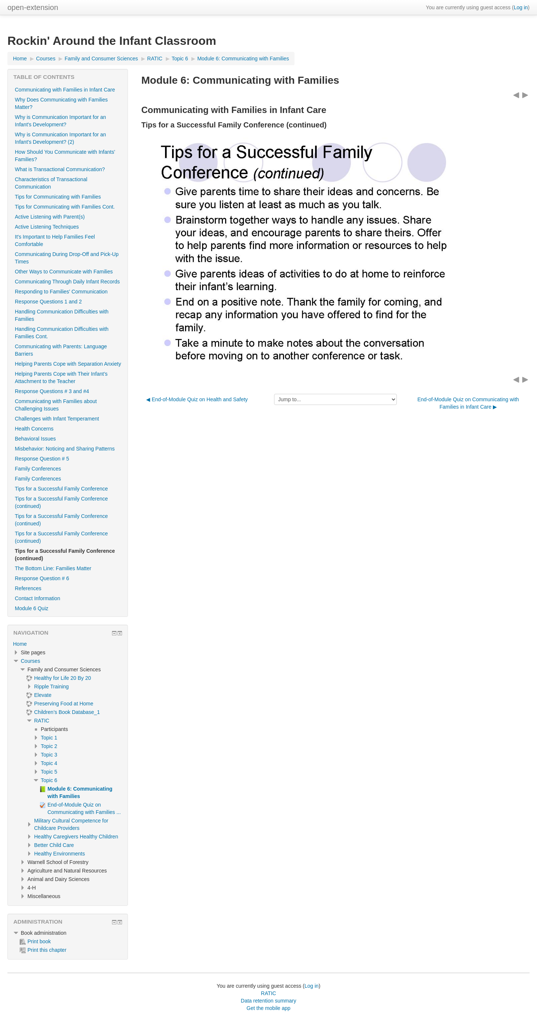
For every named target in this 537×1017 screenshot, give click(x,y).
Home (20, 644)
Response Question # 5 (42, 459)
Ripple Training (51, 686)
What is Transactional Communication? (60, 169)
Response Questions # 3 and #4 (52, 391)
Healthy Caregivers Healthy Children (76, 837)
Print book (35, 941)
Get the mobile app (268, 1008)
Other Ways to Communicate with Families (64, 272)
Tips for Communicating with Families (58, 197)
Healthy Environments (59, 854)
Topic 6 (49, 780)
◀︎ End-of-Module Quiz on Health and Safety (197, 399)
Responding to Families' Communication (61, 292)
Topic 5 (49, 772)
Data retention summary (268, 1001)
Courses (30, 661)
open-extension (32, 7)
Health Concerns (34, 429)
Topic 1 (49, 738)
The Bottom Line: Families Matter (53, 568)
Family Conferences (38, 469)
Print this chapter (43, 950)
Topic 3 (49, 755)
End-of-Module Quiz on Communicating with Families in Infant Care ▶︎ (468, 403)
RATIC (41, 721)
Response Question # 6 (42, 578)
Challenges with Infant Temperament (57, 419)
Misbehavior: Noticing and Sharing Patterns (65, 449)
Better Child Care (54, 845)
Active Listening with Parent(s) (50, 217)
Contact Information (37, 598)
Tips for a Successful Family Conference (61, 489)
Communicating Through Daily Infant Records (67, 282)
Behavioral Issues (35, 439)
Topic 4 (49, 763)
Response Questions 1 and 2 (48, 302)
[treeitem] (67, 644)
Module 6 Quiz (31, 608)
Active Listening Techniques (47, 227)
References (28, 588)
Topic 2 (49, 746)
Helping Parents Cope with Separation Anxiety (68, 364)
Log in (521, 7)
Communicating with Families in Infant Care (65, 90)
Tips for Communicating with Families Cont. (65, 207)
